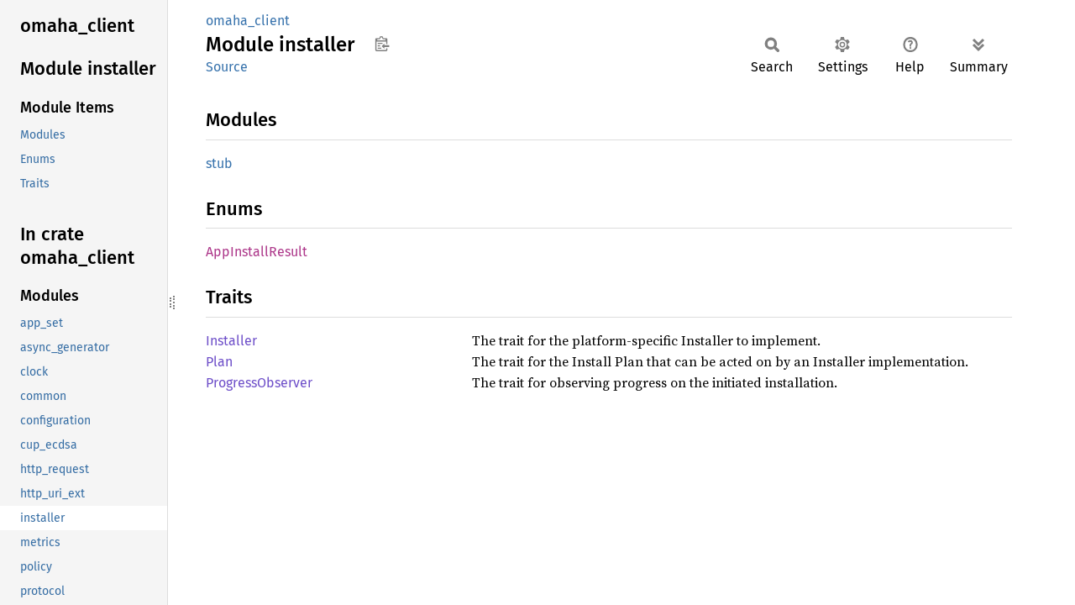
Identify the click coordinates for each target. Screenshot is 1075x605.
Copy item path (382, 43)
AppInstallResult (256, 252)
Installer (231, 341)
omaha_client (248, 21)
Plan (219, 362)
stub (219, 163)
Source (227, 67)
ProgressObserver (259, 383)
